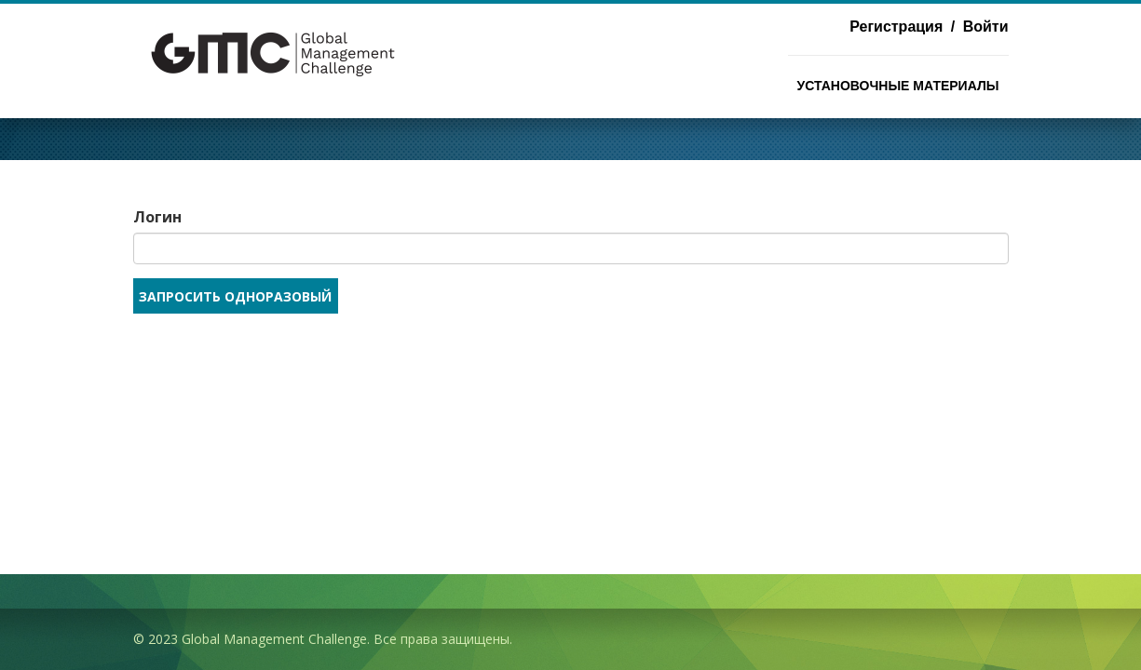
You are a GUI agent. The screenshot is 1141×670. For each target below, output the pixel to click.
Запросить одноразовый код (235, 301)
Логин (157, 217)
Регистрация (896, 26)
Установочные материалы (898, 85)
